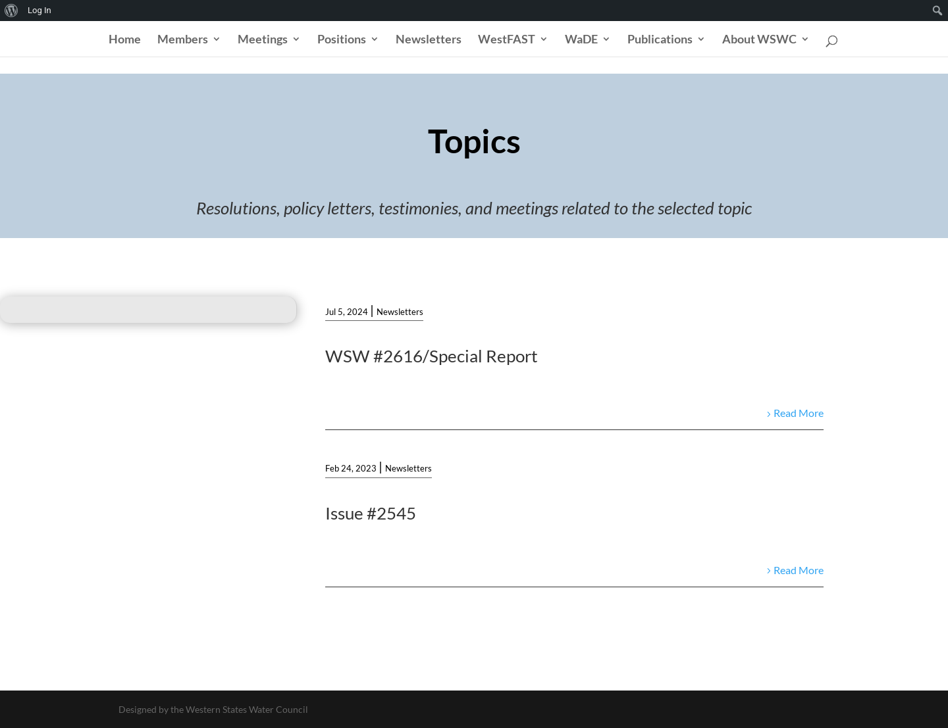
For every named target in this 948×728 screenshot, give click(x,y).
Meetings (263, 40)
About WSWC (759, 40)
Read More (799, 412)
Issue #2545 (370, 512)
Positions (341, 40)
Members (182, 40)
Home (125, 40)
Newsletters (428, 40)
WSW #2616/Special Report (431, 355)
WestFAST (506, 40)
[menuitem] (11, 10)
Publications (660, 40)
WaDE (581, 40)
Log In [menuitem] (39, 10)
